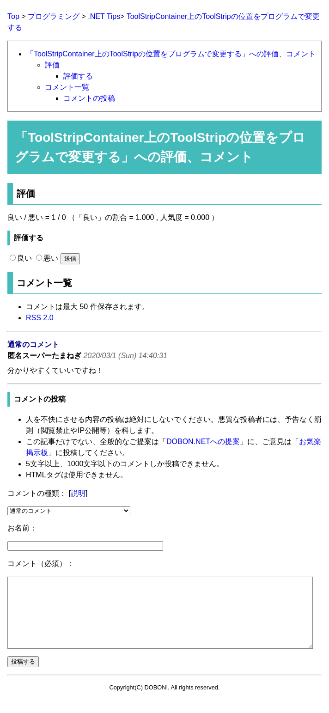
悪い (47, 258)
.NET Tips (104, 16)
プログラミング (53, 16)
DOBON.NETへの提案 (203, 441)
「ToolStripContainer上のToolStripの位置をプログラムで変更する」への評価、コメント (171, 54)
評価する (78, 76)
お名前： (22, 528)
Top (13, 16)
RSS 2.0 (40, 318)
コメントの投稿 (89, 98)
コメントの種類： (37, 493)
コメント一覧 (67, 87)
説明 (78, 493)
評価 (52, 65)
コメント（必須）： (40, 563)
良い (21, 258)
